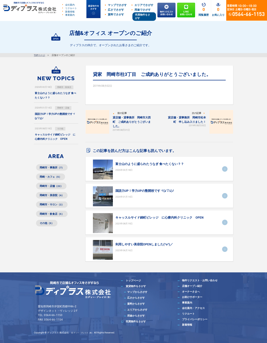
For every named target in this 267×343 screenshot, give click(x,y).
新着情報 (70, 11)
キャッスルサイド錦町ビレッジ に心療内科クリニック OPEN (159, 217)
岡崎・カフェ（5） (52, 178)
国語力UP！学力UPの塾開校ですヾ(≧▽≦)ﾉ (144, 191)
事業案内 (70, 15)
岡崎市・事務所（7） (54, 168)
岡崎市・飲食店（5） (54, 219)
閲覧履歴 (204, 14)
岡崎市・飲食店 (66, 87)
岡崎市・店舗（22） (53, 189)
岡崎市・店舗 (65, 108)
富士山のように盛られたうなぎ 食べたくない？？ (149, 164)
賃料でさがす (116, 14)
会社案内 (70, 4)
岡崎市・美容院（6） (54, 199)
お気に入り (218, 14)
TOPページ (39, 55)
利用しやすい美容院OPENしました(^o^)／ (144, 244)
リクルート (71, 8)
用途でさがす (142, 9)
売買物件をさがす (142, 16)
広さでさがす (116, 9)
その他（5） (48, 230)
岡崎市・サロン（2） (54, 209)
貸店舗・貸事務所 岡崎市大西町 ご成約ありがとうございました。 (132, 122)
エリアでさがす (143, 5)
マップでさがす (117, 5)
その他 (61, 128)
